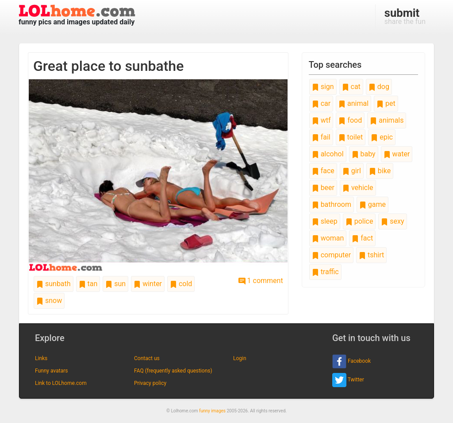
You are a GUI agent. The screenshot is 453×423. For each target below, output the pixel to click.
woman (328, 238)
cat (351, 86)
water (397, 154)
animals (386, 120)
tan (88, 283)
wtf (321, 120)
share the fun (405, 16)
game (372, 204)
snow (49, 300)
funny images (212, 410)
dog (379, 86)
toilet (350, 137)
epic (382, 137)
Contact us (147, 358)
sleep (325, 221)
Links (41, 358)
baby (364, 154)
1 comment (260, 280)
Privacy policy (150, 383)
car (321, 103)
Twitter (348, 380)
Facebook (351, 361)
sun (115, 283)
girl (351, 171)
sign (323, 86)
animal (353, 103)
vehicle (357, 187)
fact (362, 238)
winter (148, 283)
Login (239, 358)
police (359, 221)
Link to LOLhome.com (61, 383)
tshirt (371, 255)
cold (181, 283)
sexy (392, 221)
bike (380, 171)
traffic (325, 272)
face (323, 171)
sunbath (53, 283)
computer (331, 255)
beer (323, 187)
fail (321, 137)
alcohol (328, 154)
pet (385, 103)
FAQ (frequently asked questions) (173, 371)
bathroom (331, 204)
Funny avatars (51, 371)
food (350, 120)
